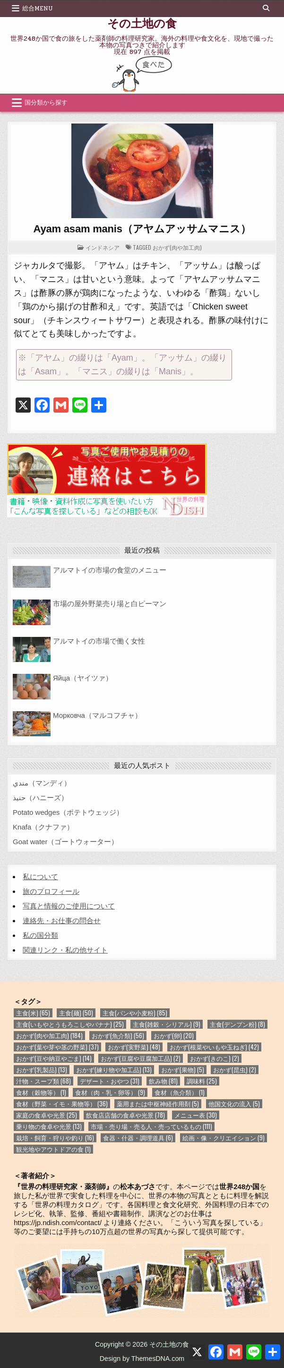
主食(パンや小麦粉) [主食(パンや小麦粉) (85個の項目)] (135, 1012)
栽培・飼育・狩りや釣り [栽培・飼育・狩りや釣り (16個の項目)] (55, 1137)
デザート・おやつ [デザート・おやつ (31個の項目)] (109, 1081)
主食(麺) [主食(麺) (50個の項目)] (76, 1012)
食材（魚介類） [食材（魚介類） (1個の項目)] (180, 1092)
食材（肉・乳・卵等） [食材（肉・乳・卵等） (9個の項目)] (110, 1092)
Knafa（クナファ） (43, 827)
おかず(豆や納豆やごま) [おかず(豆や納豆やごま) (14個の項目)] (54, 1058)
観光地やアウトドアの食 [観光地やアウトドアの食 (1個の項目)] (53, 1149)
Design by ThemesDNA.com (142, 1358)
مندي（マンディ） (42, 783)
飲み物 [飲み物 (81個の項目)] (163, 1081)
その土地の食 (142, 22)
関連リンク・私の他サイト (65, 950)
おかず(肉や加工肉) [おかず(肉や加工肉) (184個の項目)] (49, 1035)
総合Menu (37, 8)
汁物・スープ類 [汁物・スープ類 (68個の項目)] (43, 1081)
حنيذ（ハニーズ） (40, 798)
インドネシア (103, 247)
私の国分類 (40, 935)
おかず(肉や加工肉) (177, 247)
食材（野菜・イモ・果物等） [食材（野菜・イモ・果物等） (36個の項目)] (62, 1103)
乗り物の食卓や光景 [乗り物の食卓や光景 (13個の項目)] (49, 1126)
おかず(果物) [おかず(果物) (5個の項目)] (182, 1069)
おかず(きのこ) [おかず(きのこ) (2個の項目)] (214, 1058)
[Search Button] (266, 8)
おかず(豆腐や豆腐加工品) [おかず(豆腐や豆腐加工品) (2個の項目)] (141, 1058)
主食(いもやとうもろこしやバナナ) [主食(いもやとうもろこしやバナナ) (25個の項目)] (70, 1024)
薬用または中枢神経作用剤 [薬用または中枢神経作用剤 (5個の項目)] (158, 1103)
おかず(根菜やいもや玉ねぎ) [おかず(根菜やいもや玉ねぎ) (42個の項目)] (214, 1046)
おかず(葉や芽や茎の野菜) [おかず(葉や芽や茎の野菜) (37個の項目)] (57, 1046)
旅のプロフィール (51, 891)
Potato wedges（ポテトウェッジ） (68, 812)
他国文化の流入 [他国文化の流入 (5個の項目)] (234, 1103)
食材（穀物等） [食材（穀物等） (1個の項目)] (41, 1092)
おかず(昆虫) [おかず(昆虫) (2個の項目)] (234, 1069)
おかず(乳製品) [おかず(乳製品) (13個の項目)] (41, 1069)
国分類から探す (46, 102)
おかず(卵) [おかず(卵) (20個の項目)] (174, 1035)
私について (40, 877)
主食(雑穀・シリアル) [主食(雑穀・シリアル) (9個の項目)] (166, 1024)
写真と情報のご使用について (69, 906)
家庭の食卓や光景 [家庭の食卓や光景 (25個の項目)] (46, 1115)
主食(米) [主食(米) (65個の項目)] (33, 1012)
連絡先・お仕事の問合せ (62, 921)
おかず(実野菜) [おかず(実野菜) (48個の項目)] (134, 1046)
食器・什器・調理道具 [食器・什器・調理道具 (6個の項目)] (138, 1137)
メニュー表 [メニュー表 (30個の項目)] (195, 1115)
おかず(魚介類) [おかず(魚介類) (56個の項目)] (118, 1035)
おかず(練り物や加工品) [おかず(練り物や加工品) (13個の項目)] (114, 1069)
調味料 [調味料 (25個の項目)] (202, 1081)
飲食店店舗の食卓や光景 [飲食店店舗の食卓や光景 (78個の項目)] (125, 1115)
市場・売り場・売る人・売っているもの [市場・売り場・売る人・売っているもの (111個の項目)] (151, 1126)
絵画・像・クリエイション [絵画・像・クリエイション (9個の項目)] (223, 1137)
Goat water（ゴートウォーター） (65, 842)
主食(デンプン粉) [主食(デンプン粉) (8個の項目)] (237, 1024)
